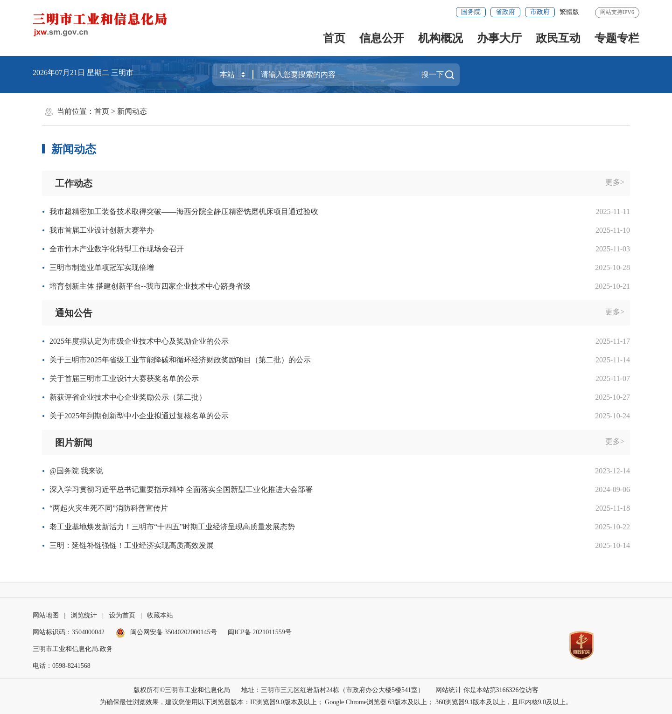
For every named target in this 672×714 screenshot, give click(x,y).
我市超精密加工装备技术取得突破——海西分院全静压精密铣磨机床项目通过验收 (183, 211)
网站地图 (46, 615)
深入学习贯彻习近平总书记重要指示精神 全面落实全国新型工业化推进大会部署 (181, 489)
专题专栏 (617, 38)
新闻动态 (132, 111)
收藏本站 (160, 615)
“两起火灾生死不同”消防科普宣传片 (108, 508)
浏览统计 (84, 615)
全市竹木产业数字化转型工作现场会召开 (116, 249)
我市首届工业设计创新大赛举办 (101, 230)
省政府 (505, 11)
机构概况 (440, 38)
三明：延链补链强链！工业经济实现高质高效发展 (131, 545)
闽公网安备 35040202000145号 (166, 632)
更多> (614, 182)
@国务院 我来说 (76, 471)
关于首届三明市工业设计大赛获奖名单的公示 (124, 378)
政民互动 (558, 38)
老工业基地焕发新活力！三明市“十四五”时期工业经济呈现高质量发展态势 (172, 527)
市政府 (540, 11)
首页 (334, 38)
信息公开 (381, 38)
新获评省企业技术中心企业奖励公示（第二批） (127, 397)
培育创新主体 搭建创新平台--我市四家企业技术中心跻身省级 (150, 286)
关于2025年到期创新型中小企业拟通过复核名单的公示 (139, 416)
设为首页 (122, 615)
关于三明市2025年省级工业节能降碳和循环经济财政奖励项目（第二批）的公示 (180, 360)
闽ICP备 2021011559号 (260, 632)
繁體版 (569, 11)
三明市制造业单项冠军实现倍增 (101, 267)
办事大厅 (499, 38)
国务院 (471, 11)
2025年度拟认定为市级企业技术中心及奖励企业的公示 (139, 341)
